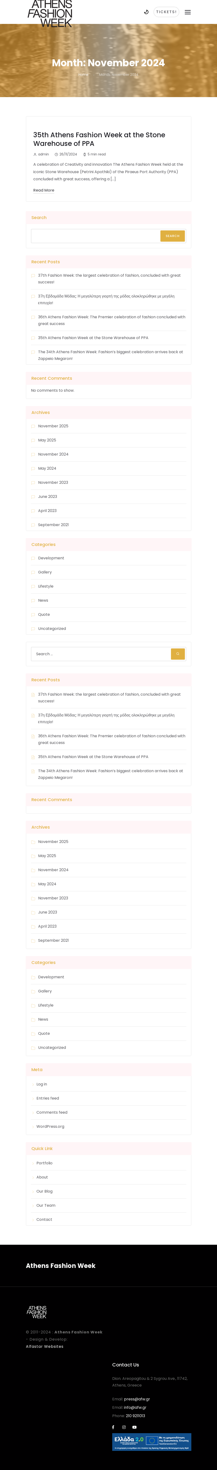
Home (83, 74)
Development (51, 558)
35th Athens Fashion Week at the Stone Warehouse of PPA (99, 139)
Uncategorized (52, 628)
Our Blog (44, 1191)
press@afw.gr (137, 1399)
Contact (44, 1219)
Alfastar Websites (45, 1346)
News (43, 600)
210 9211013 (135, 1416)
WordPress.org (50, 1126)
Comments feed (51, 1112)
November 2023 (53, 482)
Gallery (45, 572)
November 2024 (53, 454)
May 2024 (47, 468)
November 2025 (53, 426)
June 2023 (47, 496)
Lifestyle (45, 586)
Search (39, 217)
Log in (41, 1084)
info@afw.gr (135, 1407)
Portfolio (44, 1163)
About (42, 1177)
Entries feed (47, 1098)
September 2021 (53, 525)
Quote (44, 614)
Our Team (45, 1205)
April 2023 (47, 510)
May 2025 (47, 440)
